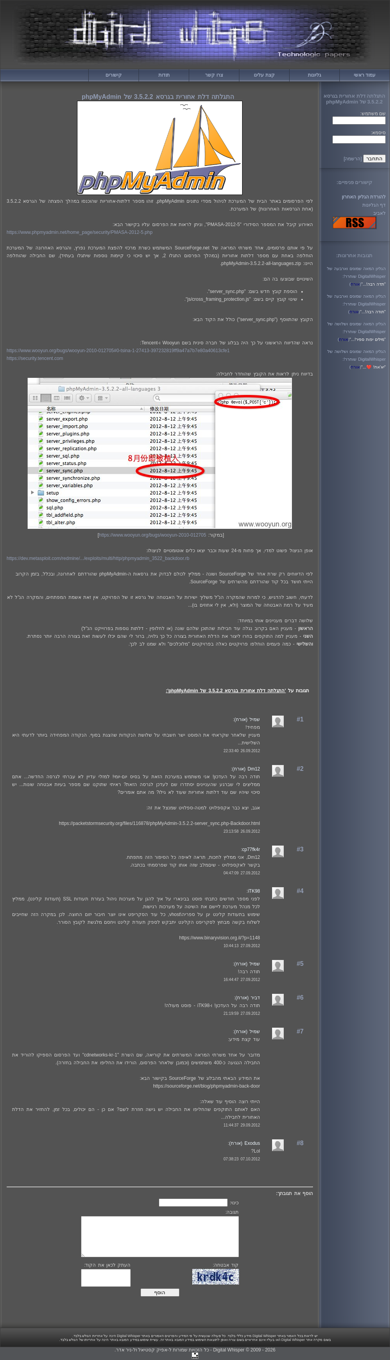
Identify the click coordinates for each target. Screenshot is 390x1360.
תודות (164, 75)
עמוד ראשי (365, 75)
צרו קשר (214, 75)
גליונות (314, 75)
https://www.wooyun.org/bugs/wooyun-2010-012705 (152, 535)
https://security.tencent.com (35, 358)
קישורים (113, 75)
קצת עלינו (264, 75)
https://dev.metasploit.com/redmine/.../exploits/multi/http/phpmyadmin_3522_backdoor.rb (98, 558)
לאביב (379, 213)
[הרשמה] (353, 158)
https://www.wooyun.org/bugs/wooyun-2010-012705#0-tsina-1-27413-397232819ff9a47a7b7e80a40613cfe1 (118, 350)
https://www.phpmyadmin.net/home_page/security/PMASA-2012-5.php (80, 232)
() (355, 284)
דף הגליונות (374, 205)
